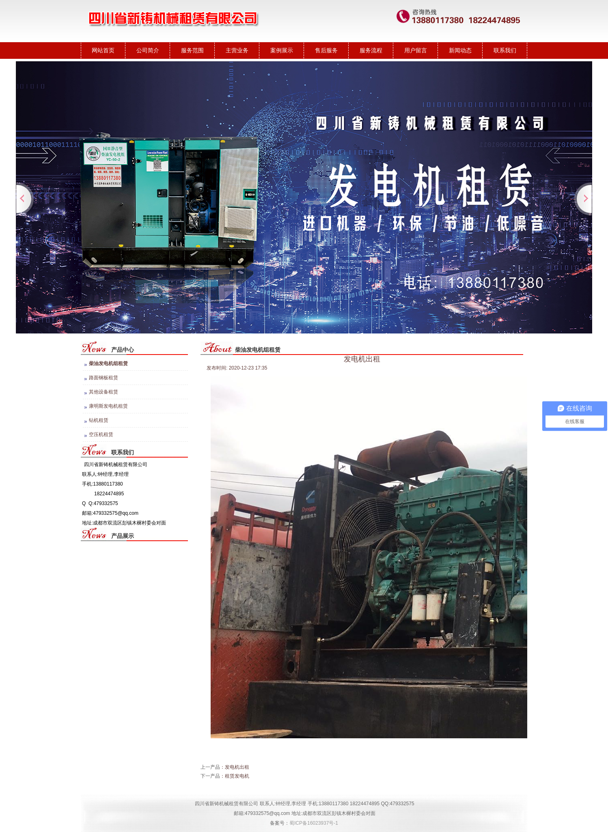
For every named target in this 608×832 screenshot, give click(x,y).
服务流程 (371, 50)
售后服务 (326, 50)
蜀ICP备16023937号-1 (313, 823)
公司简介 (147, 50)
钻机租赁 (98, 420)
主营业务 (237, 50)
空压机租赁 (101, 434)
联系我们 (505, 50)
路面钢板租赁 (103, 378)
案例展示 (281, 50)
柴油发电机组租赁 (108, 363)
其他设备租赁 (103, 392)
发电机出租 (237, 767)
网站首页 (103, 50)
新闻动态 (460, 50)
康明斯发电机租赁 (108, 406)
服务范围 (192, 50)
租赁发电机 (237, 776)
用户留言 (415, 50)
